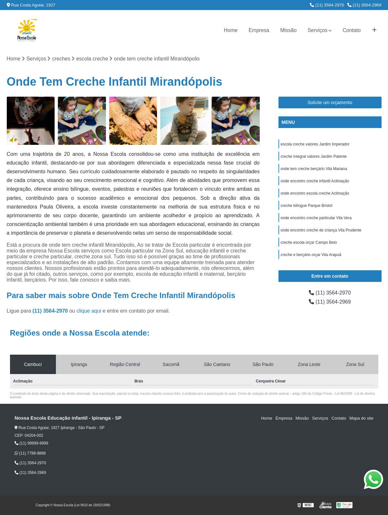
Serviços (317, 30)
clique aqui (89, 311)
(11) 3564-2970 (327, 5)
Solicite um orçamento (330, 102)
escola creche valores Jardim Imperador (315, 144)
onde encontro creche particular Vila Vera (316, 218)
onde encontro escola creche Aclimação (315, 193)
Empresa (258, 30)
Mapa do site (361, 418)
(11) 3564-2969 (364, 5)
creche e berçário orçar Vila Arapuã (311, 254)
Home (231, 30)
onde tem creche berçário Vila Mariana (314, 168)
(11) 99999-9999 (31, 443)
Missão (288, 30)
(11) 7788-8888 (30, 453)
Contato (351, 30)
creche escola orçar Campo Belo (309, 242)
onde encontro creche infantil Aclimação (315, 181)
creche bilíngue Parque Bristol (306, 205)
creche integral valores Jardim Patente (314, 156)
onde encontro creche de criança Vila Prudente (321, 230)
